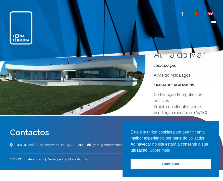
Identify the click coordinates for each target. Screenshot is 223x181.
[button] (214, 22)
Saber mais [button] (160, 150)
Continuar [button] (170, 164)
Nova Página (77, 159)
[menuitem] (196, 13)
